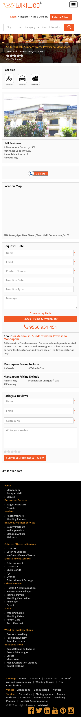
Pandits (11, 605)
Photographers (15, 515)
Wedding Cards (15, 612)
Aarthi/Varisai (15, 623)
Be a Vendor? (40, 16)
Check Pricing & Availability (40, 319)
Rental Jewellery (16, 641)
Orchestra (12, 566)
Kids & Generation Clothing (22, 662)
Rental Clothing (15, 666)
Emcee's (11, 576)
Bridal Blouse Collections (21, 649)
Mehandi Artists (16, 533)
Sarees (10, 655)
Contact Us (51, 678)
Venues (11, 496)
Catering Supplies (16, 551)
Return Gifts (13, 619)
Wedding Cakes (15, 616)
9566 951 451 (42, 327)
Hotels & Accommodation (21, 588)
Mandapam (13, 490)
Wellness (11, 537)
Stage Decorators (16, 504)
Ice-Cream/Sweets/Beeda (21, 555)
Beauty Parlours (16, 526)
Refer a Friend (60, 17)
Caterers (11, 548)
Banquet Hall (14, 493)
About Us (35, 678)
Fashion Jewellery (17, 637)
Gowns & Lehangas (17, 652)
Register (25, 16)
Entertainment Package (20, 580)
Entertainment (15, 563)
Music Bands (14, 569)
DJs (8, 573)
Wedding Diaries (45, 682)
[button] (69, 27)
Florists (11, 508)
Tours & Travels (15, 594)
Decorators (25, 694)
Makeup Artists (15, 530)
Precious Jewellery (17, 634)
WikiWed (43, 705)
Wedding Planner (16, 519)
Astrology (12, 601)
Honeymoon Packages (19, 591)
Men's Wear (13, 659)
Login (13, 16)
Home (22, 678)
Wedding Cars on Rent (19, 598)
